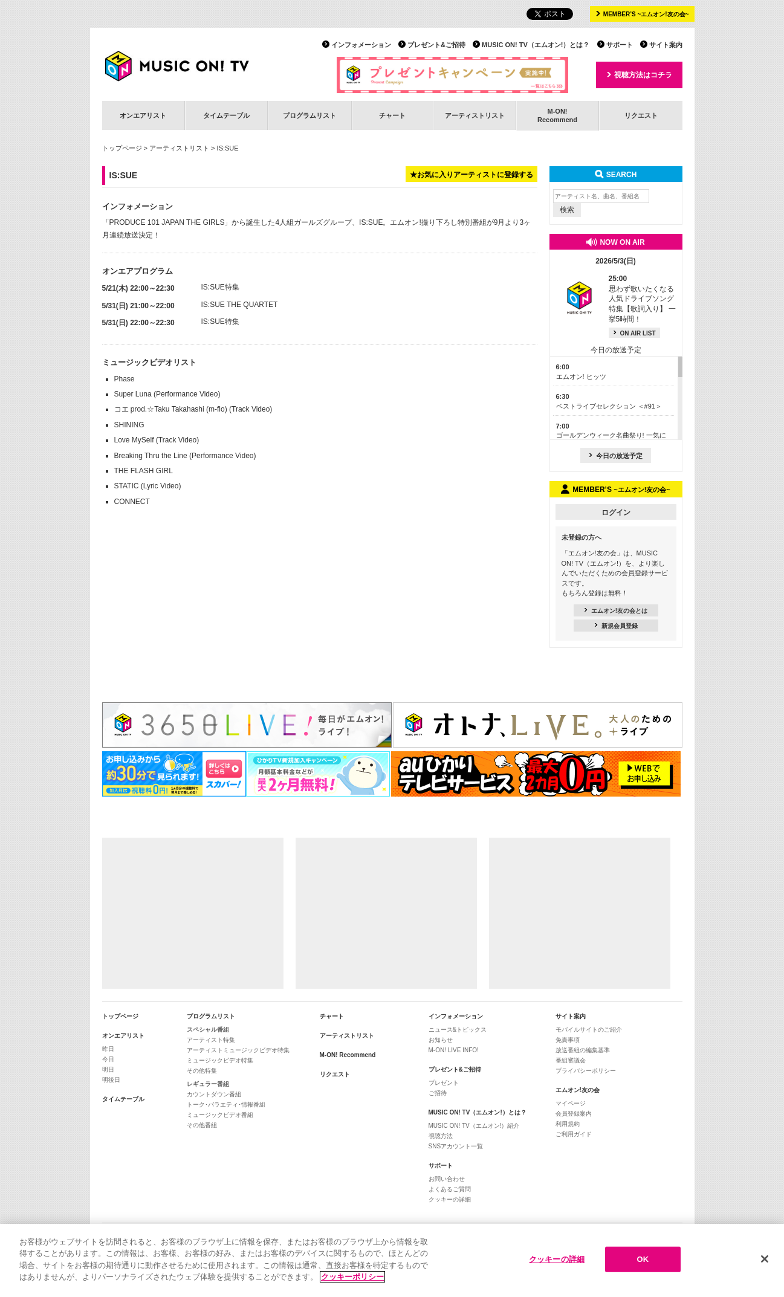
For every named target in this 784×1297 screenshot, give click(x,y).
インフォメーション (361, 44)
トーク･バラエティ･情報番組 (226, 1104)
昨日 (108, 1049)
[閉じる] (764, 1259)
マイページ (571, 1103)
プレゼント (444, 1082)
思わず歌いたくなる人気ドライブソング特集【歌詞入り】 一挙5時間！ (642, 298)
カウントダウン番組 (214, 1094)
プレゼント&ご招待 (436, 44)
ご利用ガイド (574, 1134)
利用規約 (568, 1124)
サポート (619, 44)
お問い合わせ (447, 1179)
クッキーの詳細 (450, 1199)
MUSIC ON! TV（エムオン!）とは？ (535, 44)
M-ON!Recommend (557, 115)
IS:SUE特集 (220, 287)
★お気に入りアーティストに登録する (471, 174)
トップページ (122, 148)
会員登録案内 (574, 1113)
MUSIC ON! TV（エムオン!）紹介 (474, 1125)
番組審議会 (571, 1060)
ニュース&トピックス (458, 1029)
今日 (108, 1059)
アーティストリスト (475, 115)
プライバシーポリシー (586, 1070)
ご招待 (438, 1093)
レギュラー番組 (208, 1084)
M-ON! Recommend (348, 1055)
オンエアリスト (143, 115)
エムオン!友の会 (578, 1090)
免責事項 (568, 1040)
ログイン (615, 512)
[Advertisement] (192, 913)
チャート (392, 115)
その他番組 (202, 1125)
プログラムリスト (309, 115)
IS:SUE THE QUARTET (239, 304)
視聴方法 (441, 1136)
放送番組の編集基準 (583, 1050)
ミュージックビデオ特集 (220, 1060)
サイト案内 (665, 44)
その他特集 (202, 1070)
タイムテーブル (226, 115)
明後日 (111, 1079)
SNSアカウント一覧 (456, 1146)
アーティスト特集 (211, 1040)
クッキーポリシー (352, 1277)
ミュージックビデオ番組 (220, 1114)
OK (643, 1259)
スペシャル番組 (208, 1029)
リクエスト (641, 115)
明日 (108, 1069)
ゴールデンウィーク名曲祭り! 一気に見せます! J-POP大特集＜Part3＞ (611, 435)
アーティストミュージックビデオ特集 (238, 1050)
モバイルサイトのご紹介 (589, 1029)
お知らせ (441, 1040)
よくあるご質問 (450, 1189)
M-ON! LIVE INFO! (454, 1050)
